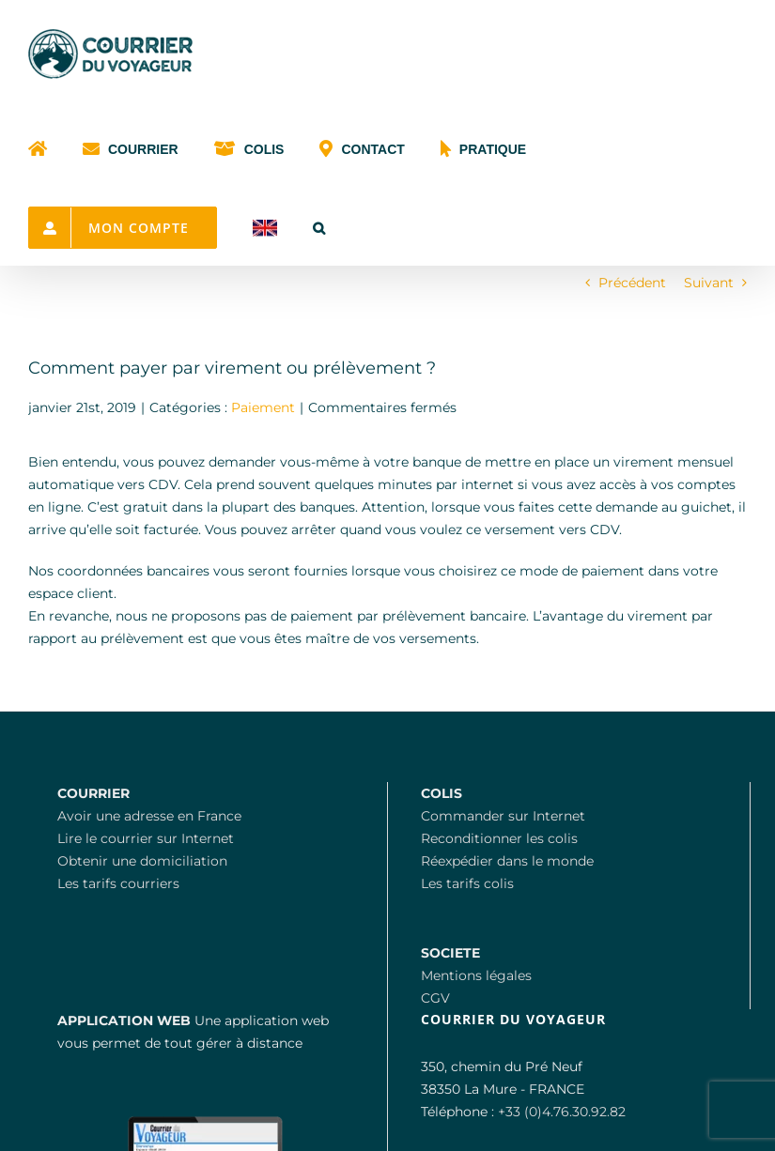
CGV (435, 998)
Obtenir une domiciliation (142, 860)
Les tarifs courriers (118, 883)
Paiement (263, 407)
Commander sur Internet (503, 815)
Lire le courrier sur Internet (145, 838)
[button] (319, 226)
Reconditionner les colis (499, 838)
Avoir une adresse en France (149, 815)
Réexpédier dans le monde (507, 860)
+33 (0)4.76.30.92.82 (562, 1111)
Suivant (709, 282)
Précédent (632, 282)
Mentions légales (476, 975)
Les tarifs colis (467, 883)
